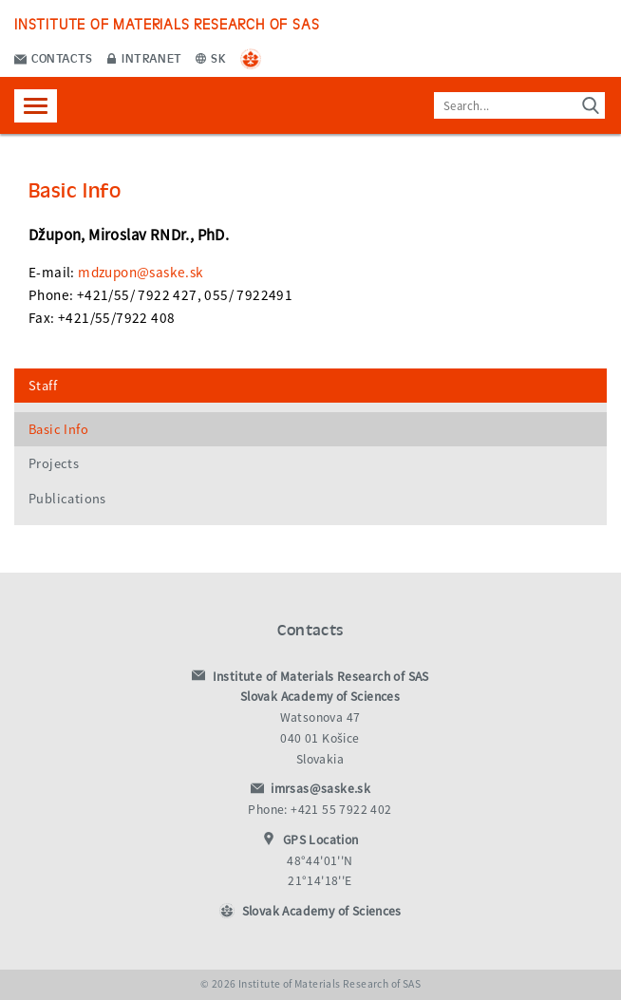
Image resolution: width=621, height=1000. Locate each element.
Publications (67, 498)
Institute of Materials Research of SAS (166, 23)
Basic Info (58, 429)
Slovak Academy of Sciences (322, 911)
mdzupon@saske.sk (140, 272)
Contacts (53, 57)
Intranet (144, 57)
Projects (53, 463)
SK (211, 57)
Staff (42, 385)
